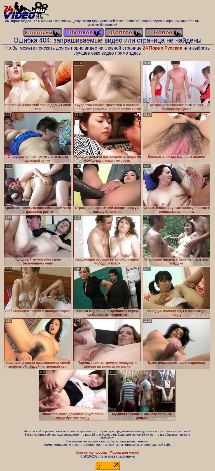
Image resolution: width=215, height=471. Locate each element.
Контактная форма (91, 452)
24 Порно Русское (162, 48)
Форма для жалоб (124, 452)
